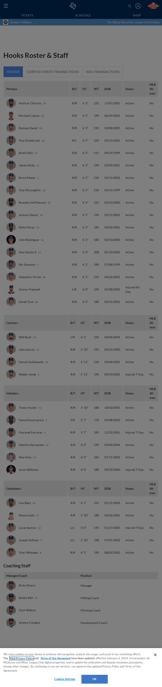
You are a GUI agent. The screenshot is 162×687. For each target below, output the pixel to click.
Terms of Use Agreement (55, 658)
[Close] (155, 654)
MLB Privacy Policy (22, 658)
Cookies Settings (64, 679)
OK (94, 679)
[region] (81, 667)
